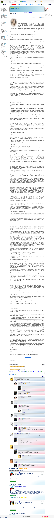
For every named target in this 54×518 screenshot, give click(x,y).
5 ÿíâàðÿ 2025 (15, 14)
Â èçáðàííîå (12, 360)
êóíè (20, 484)
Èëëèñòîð (23, 371)
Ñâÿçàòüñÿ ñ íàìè (48, 15)
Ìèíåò (1, 24)
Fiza (20, 371)
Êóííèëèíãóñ (3, 22)
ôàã (36, 371)
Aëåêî (16, 378)
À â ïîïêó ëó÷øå (3, 7)
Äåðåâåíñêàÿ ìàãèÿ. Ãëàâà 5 (14, 10)
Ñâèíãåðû (2, 37)
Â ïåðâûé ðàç (3, 8)
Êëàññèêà (2, 21)
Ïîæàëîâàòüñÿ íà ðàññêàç (40, 361)
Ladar (16, 370)
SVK (34, 370)
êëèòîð (15, 359)
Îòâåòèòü (16, 380)
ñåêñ (23, 359)
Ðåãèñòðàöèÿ (24, 1)
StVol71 (30, 370)
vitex (25, 370)
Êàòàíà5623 (12, 371)
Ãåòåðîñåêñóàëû (4, 11)
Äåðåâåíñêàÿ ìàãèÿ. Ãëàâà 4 (20, 486)
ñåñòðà (20, 359)
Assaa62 (39, 371)
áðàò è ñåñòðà (22, 513)
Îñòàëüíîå (2, 28)
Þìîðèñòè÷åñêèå (4, 56)
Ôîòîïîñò (2, 50)
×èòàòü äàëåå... (13, 481)
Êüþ (27, 371)
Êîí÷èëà (12, 513)
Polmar (33, 371)
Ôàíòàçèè (2, 45)
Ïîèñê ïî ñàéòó (48, 13)
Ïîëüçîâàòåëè (47, 8)
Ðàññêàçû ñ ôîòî (4, 35)
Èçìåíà (2, 18)
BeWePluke (42, 370)
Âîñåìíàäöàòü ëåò (4, 10)
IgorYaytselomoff (18, 433)
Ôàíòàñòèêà (3, 46)
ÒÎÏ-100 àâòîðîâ (48, 7)
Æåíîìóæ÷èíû (3, 16)
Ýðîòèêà (2, 53)
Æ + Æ (27, 473)
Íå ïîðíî (2, 26)
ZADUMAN (21, 382)
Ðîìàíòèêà (2, 36)
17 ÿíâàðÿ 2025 (19, 489)
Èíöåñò (2, 19)
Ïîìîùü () (47, 14)
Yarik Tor (14, 13)
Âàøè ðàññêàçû (3, 9)
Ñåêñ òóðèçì (3, 38)
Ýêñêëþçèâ (3, 52)
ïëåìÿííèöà (17, 484)
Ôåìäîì (2, 47)
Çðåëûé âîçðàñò (4, 17)
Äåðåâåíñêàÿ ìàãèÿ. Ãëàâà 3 (14, 9)
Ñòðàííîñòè (3, 43)
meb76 (30, 371)
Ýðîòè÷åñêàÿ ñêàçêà (4, 54)
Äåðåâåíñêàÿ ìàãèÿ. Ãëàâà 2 (14, 8)
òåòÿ (22, 484)
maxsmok (37, 370)
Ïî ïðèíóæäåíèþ (3, 31)
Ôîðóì (46, 10)
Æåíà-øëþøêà (3, 15)
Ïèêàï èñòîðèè (3, 30)
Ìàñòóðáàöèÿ (3, 23)
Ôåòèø (2, 49)
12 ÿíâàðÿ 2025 (19, 503)
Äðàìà (2, 14)
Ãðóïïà (2, 12)
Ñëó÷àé (2, 42)
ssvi (27, 370)
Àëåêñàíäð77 (20, 370)
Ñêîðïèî (16, 401)
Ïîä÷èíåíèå (2, 32)
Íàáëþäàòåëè (3, 25)
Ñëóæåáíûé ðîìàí (4, 40)
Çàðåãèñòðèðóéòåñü (14, 468)
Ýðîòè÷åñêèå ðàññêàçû (4, 517)
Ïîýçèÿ (2, 33)
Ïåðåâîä (2, 29)
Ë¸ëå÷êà (23, 455)
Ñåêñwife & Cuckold (4, 39)
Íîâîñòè (46, 11)
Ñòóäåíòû (2, 44)
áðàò (18, 359)
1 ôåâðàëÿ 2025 (19, 474)
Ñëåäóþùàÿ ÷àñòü (28, 357)
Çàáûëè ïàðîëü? (12, 2)
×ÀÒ (46, 9)
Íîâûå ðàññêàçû (3, 5)
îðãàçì (14, 484)
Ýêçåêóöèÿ (3, 51)
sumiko (17, 371)
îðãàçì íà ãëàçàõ (17, 513)
